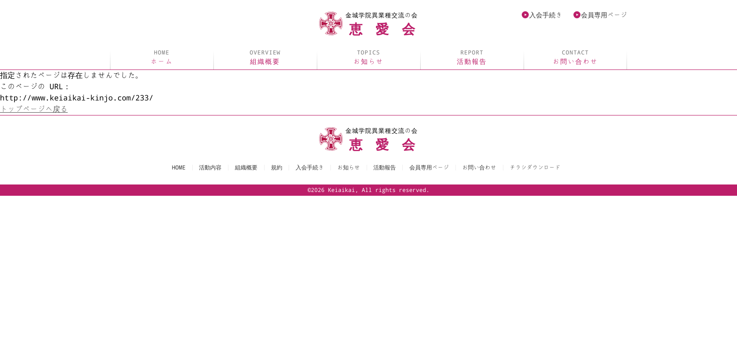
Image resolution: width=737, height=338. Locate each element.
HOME (179, 167)
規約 (276, 167)
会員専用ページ (604, 14)
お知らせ (368, 57)
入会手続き (545, 14)
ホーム (161, 57)
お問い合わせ (575, 57)
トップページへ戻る (34, 109)
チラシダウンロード (535, 167)
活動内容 (210, 167)
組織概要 (265, 57)
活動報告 (472, 57)
